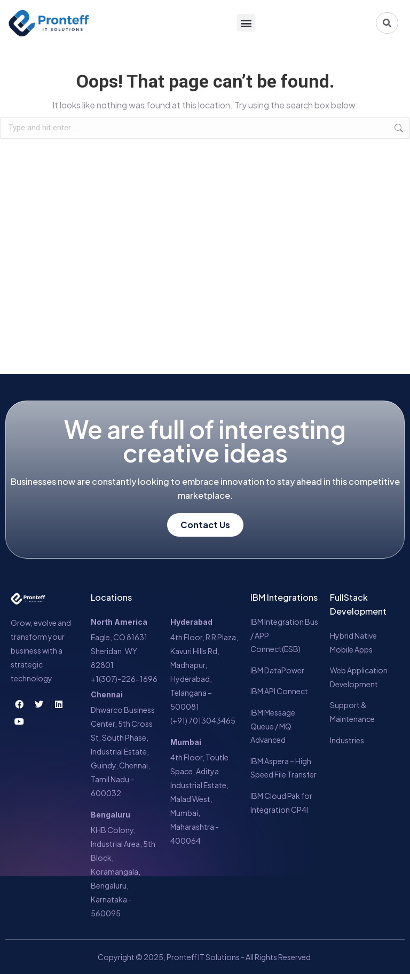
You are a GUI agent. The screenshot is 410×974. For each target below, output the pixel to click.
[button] (246, 23)
